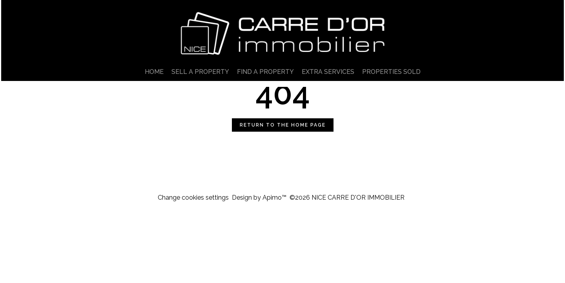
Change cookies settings (193, 197)
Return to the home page (283, 125)
